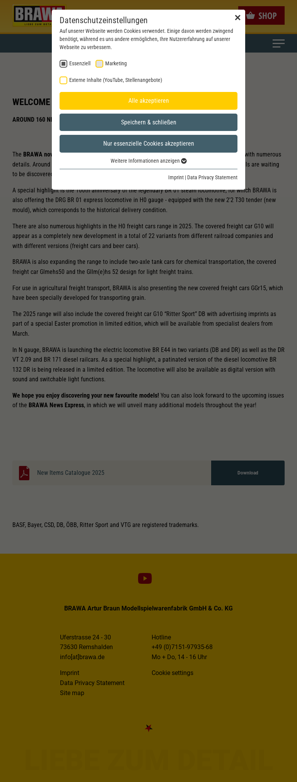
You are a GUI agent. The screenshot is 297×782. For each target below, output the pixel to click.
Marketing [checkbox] (116, 63)
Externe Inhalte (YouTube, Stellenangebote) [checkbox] (115, 80)
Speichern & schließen (148, 122)
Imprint (176, 177)
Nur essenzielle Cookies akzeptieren (148, 143)
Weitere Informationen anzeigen (149, 161)
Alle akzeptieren (148, 100)
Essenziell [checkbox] (79, 63)
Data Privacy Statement (212, 177)
